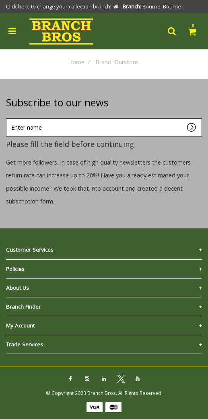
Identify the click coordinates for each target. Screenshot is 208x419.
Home (76, 62)
